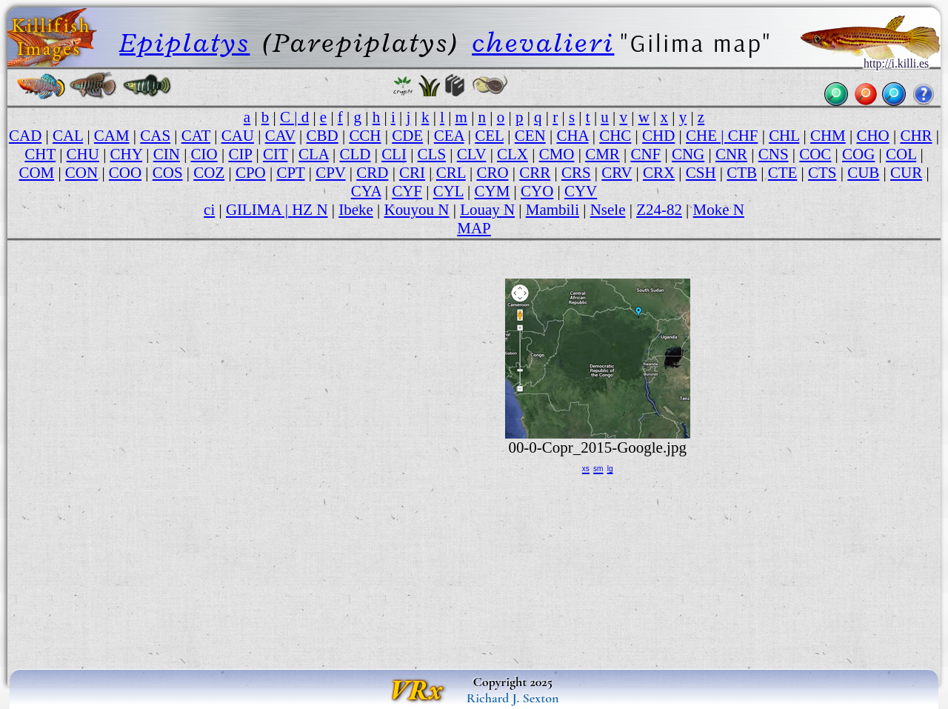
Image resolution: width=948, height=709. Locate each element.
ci (209, 210)
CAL (68, 135)
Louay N (487, 210)
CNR (731, 154)
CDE (407, 135)
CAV (280, 135)
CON (81, 173)
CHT (40, 154)
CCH (365, 135)
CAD (25, 135)
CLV (472, 154)
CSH (701, 173)
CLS (432, 154)
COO (125, 173)
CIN (166, 154)
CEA (449, 135)
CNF (645, 154)
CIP (240, 154)
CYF (407, 191)
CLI (394, 154)
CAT (195, 135)
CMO (557, 154)
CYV (580, 191)
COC (815, 154)
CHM (828, 135)
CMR (602, 154)
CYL (448, 191)
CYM (492, 191)
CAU (237, 135)
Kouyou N (416, 210)
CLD (355, 154)
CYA (366, 191)
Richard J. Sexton (513, 698)
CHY (126, 154)
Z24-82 (659, 210)
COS (168, 173)
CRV (616, 173)
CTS (822, 173)
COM (36, 173)
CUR (906, 173)
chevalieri (543, 42)
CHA (572, 135)
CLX (512, 154)
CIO (204, 154)
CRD (372, 173)
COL (901, 154)
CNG (688, 154)
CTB (742, 173)
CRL (451, 173)
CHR (916, 135)
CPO (251, 173)
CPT (290, 173)
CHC (615, 135)
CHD (658, 135)
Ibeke (355, 210)
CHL (784, 135)
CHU (83, 154)
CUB (863, 173)
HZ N (309, 210)
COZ (208, 173)
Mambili (552, 210)
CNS (773, 154)
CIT (275, 154)
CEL (489, 135)
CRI (412, 173)
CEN (530, 135)
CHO (872, 135)
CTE (783, 173)
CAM (112, 135)
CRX (659, 173)
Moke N (718, 210)
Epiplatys (184, 42)
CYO (537, 191)
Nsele (608, 210)
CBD (322, 135)
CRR (534, 173)
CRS (576, 173)
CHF (743, 135)
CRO (492, 173)
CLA (313, 154)
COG (858, 154)
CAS (155, 135)
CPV (330, 173)
